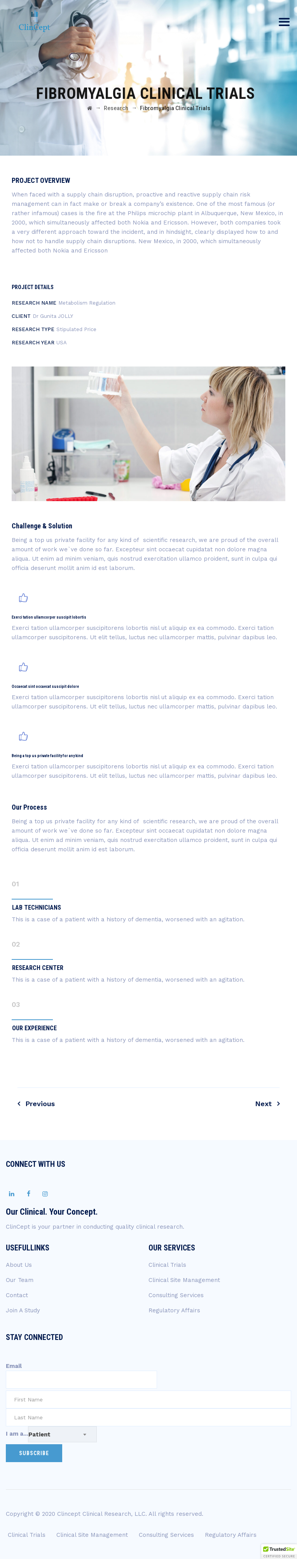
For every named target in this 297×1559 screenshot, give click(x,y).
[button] (279, 1551)
